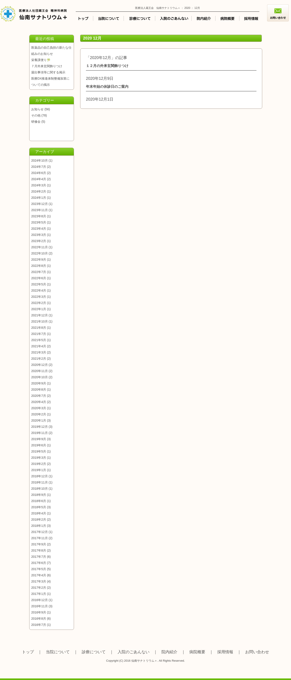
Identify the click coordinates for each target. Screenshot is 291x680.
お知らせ (37, 109)
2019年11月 (39, 433)
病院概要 (197, 652)
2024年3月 (38, 185)
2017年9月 (38, 544)
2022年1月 (38, 309)
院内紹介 (169, 652)
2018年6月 (38, 501)
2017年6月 (38, 563)
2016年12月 (39, 600)
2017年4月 (38, 575)
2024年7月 (38, 166)
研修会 (36, 121)
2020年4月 (38, 402)
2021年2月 (38, 358)
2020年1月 (38, 420)
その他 (36, 115)
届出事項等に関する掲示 (48, 72)
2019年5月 (38, 451)
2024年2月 (38, 191)
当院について (58, 652)
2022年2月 (38, 303)
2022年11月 (39, 247)
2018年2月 (38, 519)
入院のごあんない (133, 652)
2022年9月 (38, 259)
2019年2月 (38, 464)
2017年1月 (38, 594)
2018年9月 (38, 495)
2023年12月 (39, 204)
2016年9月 (38, 612)
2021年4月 (38, 346)
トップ (28, 652)
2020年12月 (39, 365)
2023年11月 (39, 210)
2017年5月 (38, 569)
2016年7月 (38, 625)
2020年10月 (39, 377)
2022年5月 (38, 284)
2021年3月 (38, 352)
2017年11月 (39, 538)
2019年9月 (38, 439)
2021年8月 (38, 327)
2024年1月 (38, 197)
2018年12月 (39, 476)
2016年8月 (38, 618)
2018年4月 (38, 513)
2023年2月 (38, 241)
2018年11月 (39, 482)
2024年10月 (39, 160)
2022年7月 (38, 272)
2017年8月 (38, 550)
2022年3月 (38, 296)
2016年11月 (39, 606)
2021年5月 (38, 340)
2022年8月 (38, 265)
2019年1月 (38, 470)
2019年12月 (39, 426)
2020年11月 (39, 371)
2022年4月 (38, 290)
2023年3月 (38, 235)
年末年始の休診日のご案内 (107, 86)
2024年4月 (38, 179)
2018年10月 (39, 488)
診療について (94, 652)
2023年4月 (38, 228)
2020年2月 (38, 414)
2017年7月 (38, 556)
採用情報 (225, 652)
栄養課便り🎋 (40, 60)
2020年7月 (38, 395)
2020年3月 (38, 408)
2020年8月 (38, 389)
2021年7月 (38, 334)
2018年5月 (38, 507)
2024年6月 (38, 173)
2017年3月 (38, 581)
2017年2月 (38, 587)
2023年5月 (38, 222)
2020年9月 (38, 383)
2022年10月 (39, 253)
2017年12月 (39, 532)
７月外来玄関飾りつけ (46, 66)
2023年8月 (38, 216)
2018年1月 (38, 525)
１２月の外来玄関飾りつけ (107, 66)
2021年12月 (39, 315)
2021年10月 (39, 321)
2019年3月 (38, 457)
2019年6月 (38, 445)
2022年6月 (38, 278)
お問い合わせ (257, 652)
